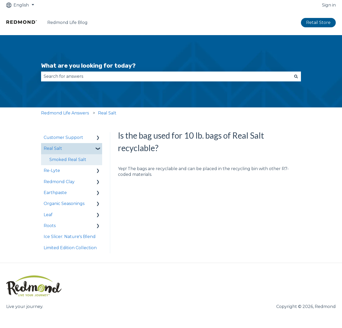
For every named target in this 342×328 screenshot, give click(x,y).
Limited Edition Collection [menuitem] (70, 247)
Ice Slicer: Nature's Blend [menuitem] (70, 236)
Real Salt (107, 113)
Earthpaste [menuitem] (55, 192)
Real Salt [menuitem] (53, 148)
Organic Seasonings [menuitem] (64, 203)
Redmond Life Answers (65, 113)
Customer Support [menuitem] (63, 137)
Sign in (329, 5)
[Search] (296, 76)
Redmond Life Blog (67, 22)
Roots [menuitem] (50, 225)
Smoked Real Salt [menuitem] (67, 159)
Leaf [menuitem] (48, 214)
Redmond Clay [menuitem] (59, 181)
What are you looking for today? (88, 65)
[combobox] (166, 76)
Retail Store (318, 22)
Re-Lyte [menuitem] (52, 170)
